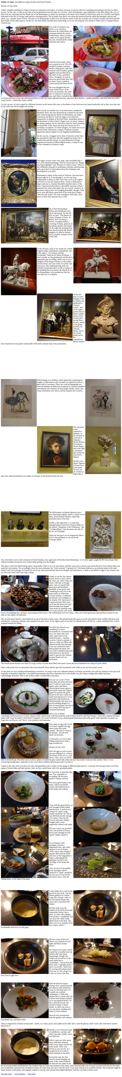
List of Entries (19, 1074)
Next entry (32, 1074)
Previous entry (6, 1074)
